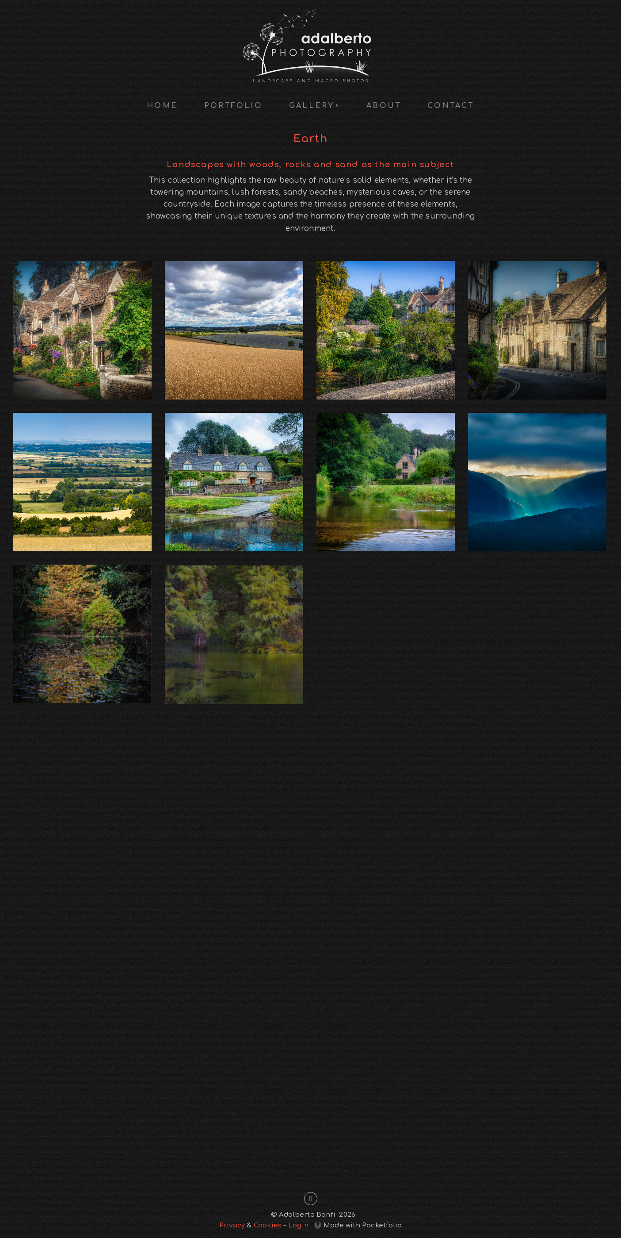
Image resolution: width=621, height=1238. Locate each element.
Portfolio (233, 105)
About (383, 105)
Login (298, 1225)
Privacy (232, 1225)
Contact (450, 105)
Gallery (314, 105)
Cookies (268, 1225)
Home (162, 105)
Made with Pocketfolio (358, 1224)
